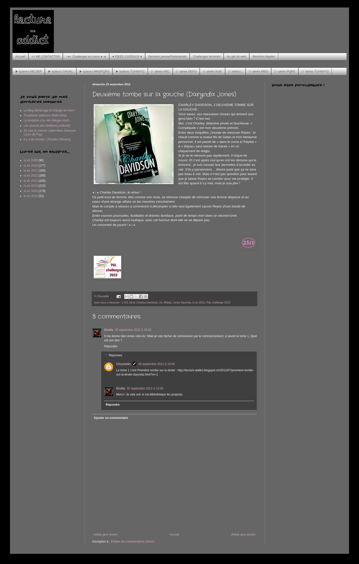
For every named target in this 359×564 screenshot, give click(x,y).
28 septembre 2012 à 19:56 (156, 364)
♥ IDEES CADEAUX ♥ (127, 56)
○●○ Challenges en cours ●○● (86, 56)
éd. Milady (165, 302)
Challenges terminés (206, 56)
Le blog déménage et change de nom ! (49, 110)
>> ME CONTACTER (46, 56)
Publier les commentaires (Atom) (132, 541)
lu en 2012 (198, 302)
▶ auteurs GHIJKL (60, 71)
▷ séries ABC (160, 71)
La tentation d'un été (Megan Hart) (46, 120)
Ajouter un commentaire (111, 418)
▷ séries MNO (258, 71)
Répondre (110, 346)
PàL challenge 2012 (218, 302)
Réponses (115, 355)
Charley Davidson (147, 302)
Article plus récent (105, 534)
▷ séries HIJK (212, 71)
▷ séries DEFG (186, 71)
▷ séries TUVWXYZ (315, 71)
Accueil (20, 56)
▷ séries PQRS (284, 71)
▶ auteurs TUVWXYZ (130, 71)
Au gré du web (236, 56)
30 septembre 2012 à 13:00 (145, 388)
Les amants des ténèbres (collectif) (47, 125)
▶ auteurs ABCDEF (28, 71)
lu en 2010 (31, 165)
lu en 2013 (31, 181)
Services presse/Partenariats (167, 56)
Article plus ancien (243, 534)
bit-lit (132, 302)
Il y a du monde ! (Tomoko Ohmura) (47, 139)
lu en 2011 (31, 170)
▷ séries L (235, 71)
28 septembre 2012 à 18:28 (133, 330)
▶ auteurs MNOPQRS (94, 71)
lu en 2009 (31, 160)
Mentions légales (264, 56)
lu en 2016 (31, 196)
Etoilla (108, 330)
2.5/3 (125, 302)
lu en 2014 (31, 186)
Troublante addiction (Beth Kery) (45, 115)
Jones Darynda (182, 302)
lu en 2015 (31, 191)
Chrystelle (123, 364)
